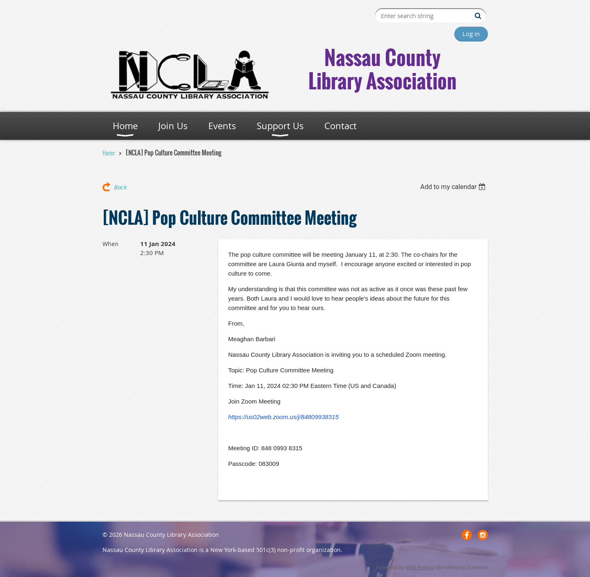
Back (120, 187)
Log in (471, 34)
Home (109, 152)
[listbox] (454, 187)
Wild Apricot (419, 567)
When (110, 244)
